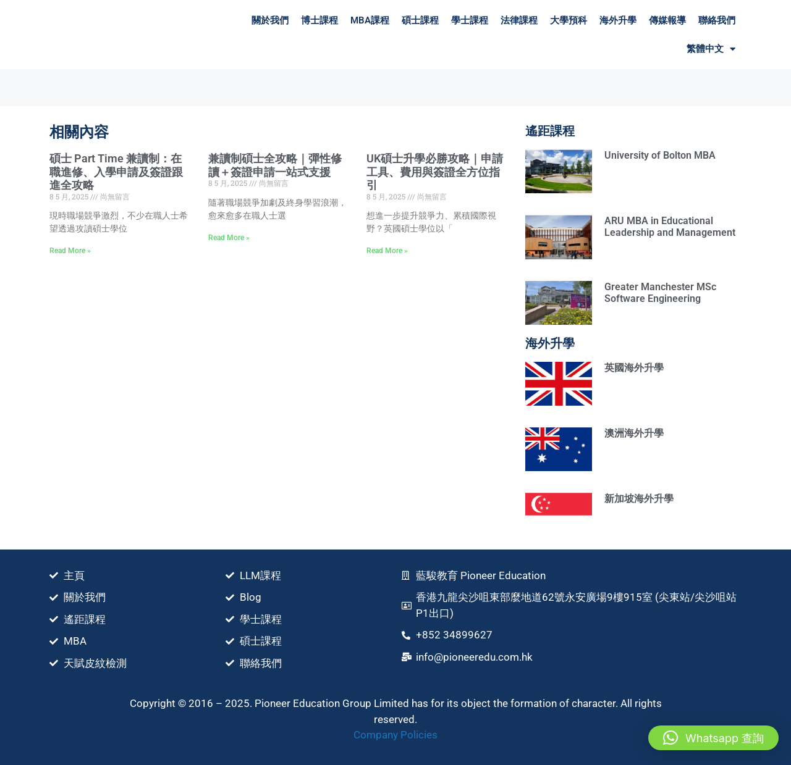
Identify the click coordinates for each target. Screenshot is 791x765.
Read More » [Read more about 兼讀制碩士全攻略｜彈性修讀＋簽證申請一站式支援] (229, 237)
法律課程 (519, 20)
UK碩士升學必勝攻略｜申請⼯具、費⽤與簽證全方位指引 (434, 171)
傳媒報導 (667, 20)
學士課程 (469, 20)
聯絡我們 (716, 20)
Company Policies (395, 735)
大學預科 (568, 20)
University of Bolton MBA (660, 155)
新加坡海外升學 (639, 498)
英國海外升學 (634, 368)
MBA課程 (369, 20)
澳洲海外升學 (634, 433)
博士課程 (319, 20)
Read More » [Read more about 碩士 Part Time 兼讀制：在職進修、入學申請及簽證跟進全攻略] (70, 250)
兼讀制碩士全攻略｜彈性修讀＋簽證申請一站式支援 (275, 165)
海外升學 (618, 20)
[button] (713, 737)
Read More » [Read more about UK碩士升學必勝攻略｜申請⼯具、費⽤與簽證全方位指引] (387, 250)
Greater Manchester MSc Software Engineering (660, 292)
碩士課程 (420, 20)
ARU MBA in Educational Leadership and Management (669, 226)
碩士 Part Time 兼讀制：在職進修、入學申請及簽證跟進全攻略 (116, 171)
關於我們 (270, 20)
